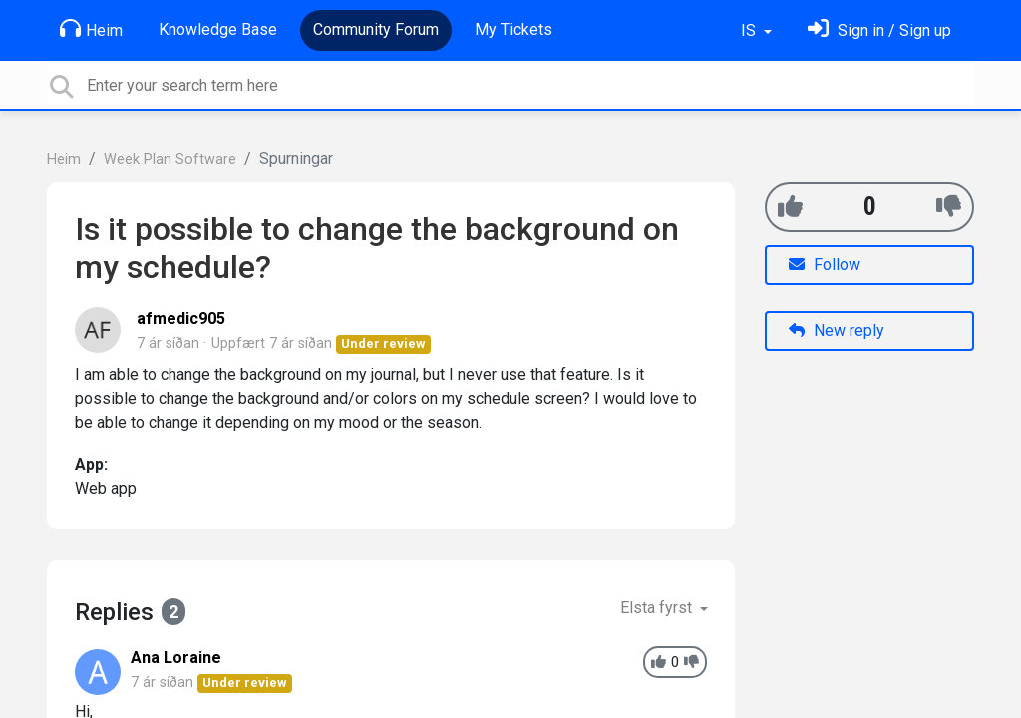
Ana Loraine (176, 657)
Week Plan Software (170, 159)
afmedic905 (181, 318)
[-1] (948, 206)
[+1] (790, 206)
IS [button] (750, 30)
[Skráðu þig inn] (879, 30)
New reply (836, 330)
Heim (91, 29)
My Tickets (513, 29)
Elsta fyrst (658, 607)
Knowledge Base (218, 29)
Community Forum (376, 29)
